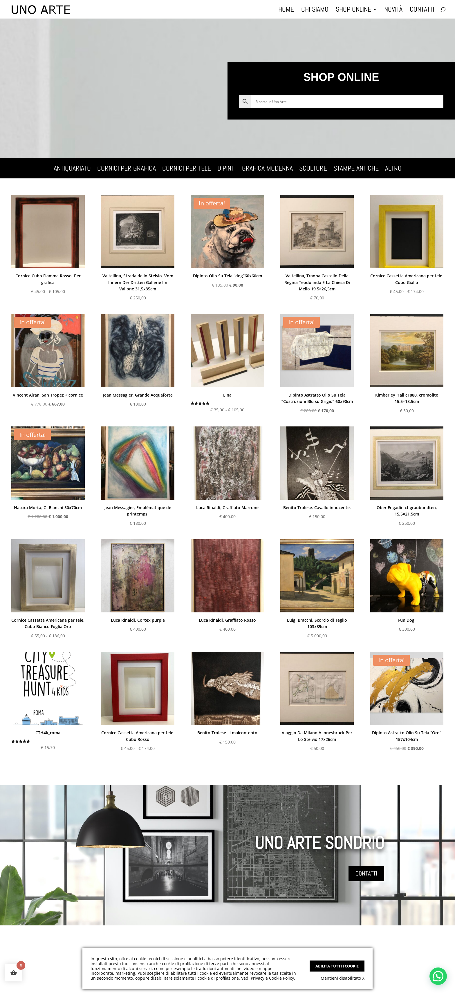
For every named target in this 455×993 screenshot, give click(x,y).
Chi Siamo (314, 10)
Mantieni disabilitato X (342, 978)
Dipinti (226, 169)
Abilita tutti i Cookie (337, 966)
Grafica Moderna (267, 169)
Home (286, 10)
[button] (438, 976)
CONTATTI (366, 873)
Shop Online (353, 10)
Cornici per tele (186, 169)
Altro (393, 169)
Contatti (422, 10)
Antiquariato (72, 169)
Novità (393, 10)
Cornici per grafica (126, 169)
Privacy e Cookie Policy (272, 978)
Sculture (313, 169)
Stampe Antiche (356, 169)
